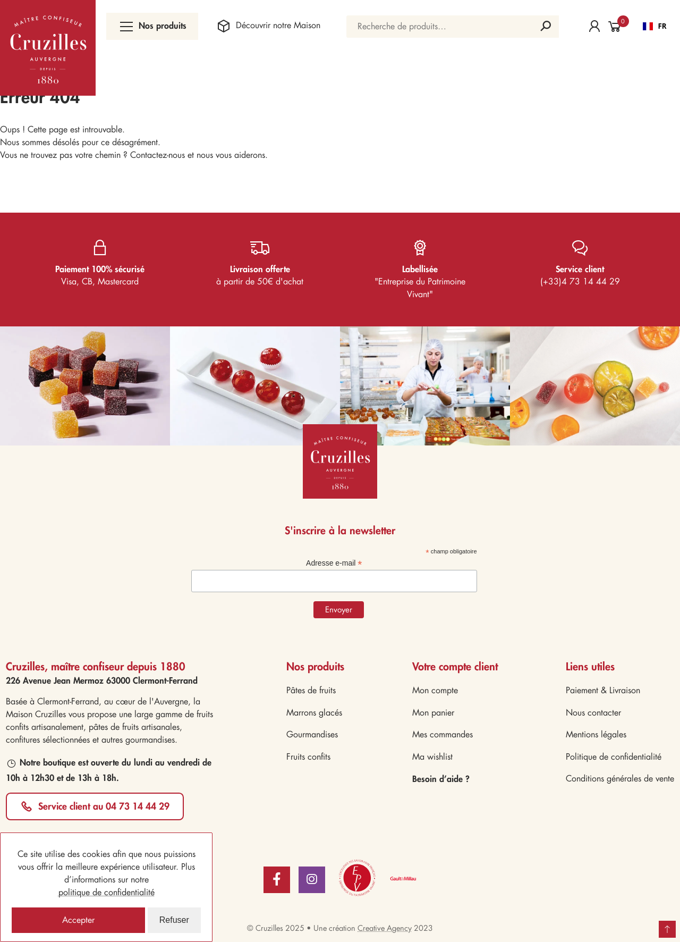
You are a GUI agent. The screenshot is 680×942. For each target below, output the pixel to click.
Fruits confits (308, 756)
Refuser (174, 919)
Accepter (78, 920)
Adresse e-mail (334, 563)
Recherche (545, 26)
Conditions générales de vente (620, 778)
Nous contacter (593, 712)
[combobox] (654, 26)
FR (655, 26)
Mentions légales (596, 734)
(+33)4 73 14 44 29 (580, 260)
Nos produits (152, 26)
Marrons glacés (314, 712)
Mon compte (435, 690)
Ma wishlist (432, 756)
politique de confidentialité (106, 892)
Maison (267, 26)
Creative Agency (385, 928)
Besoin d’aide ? (441, 778)
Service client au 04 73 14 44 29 (103, 806)
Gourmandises (312, 734)
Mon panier (433, 712)
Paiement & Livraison (603, 690)
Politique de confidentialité (613, 756)
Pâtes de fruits (311, 690)
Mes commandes (442, 734)
